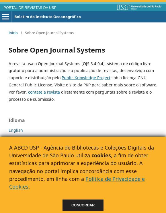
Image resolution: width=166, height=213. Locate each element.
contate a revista (44, 92)
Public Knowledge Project (86, 77)
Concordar (83, 205)
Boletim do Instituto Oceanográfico (47, 16)
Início (13, 32)
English (16, 130)
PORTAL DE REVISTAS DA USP (30, 8)
